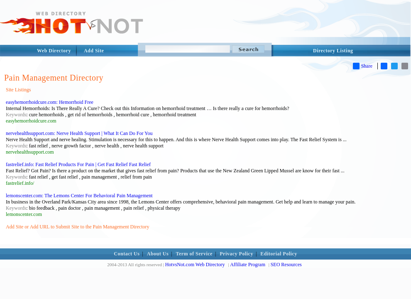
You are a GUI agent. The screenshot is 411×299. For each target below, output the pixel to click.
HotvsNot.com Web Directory (195, 264)
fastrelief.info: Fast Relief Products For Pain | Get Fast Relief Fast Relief (78, 164)
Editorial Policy (278, 254)
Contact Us (126, 254)
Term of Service (194, 254)
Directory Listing (333, 51)
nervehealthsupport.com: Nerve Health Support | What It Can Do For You (79, 133)
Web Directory (54, 51)
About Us (158, 254)
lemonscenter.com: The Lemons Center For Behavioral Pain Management (79, 196)
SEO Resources (286, 264)
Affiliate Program (247, 264)
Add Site (94, 51)
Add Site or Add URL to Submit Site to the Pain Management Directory (77, 227)
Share (362, 66)
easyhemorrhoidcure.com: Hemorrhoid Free (49, 102)
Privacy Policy (236, 254)
